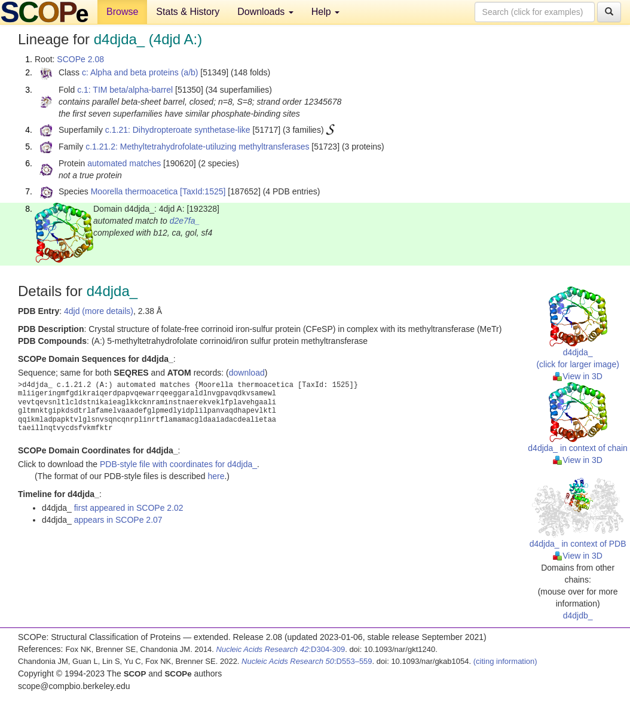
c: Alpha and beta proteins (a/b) (140, 72)
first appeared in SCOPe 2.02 (129, 508)
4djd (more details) (98, 311)
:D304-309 (280, 649)
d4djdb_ (578, 615)
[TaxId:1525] (202, 191)
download (247, 372)
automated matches (124, 163)
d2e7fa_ (185, 220)
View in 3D (578, 376)
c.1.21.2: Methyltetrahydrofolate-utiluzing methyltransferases (197, 146)
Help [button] (325, 12)
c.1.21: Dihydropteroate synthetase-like (177, 130)
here (215, 476)
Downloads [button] (265, 12)
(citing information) (505, 661)
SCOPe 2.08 (80, 59)
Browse (122, 12)
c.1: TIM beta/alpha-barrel (125, 90)
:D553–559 (306, 661)
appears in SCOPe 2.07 (118, 520)
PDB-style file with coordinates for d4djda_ (178, 464)
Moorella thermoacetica (134, 191)
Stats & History (187, 12)
